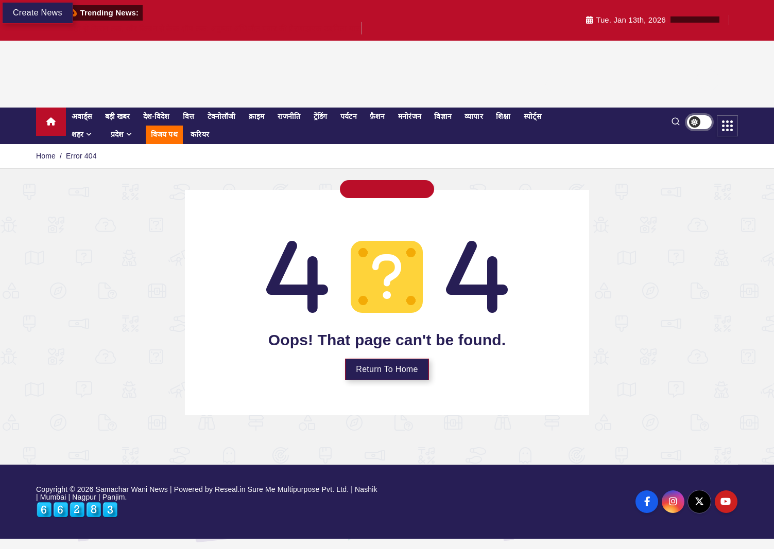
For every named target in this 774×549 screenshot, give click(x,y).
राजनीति (289, 116)
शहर (77, 134)
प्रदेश (117, 134)
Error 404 (81, 156)
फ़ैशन (377, 116)
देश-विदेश (156, 116)
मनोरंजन (409, 116)
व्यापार (474, 116)
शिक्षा (503, 116)
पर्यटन (348, 116)
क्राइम (256, 116)
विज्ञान (442, 116)
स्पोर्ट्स (532, 116)
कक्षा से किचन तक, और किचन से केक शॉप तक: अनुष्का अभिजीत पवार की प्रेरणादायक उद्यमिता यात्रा (214, 28)
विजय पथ (164, 134)
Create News (37, 12)
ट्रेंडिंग (320, 116)
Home (46, 156)
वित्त (188, 116)
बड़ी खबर (117, 116)
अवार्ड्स (82, 116)
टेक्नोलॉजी (222, 116)
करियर (200, 134)
